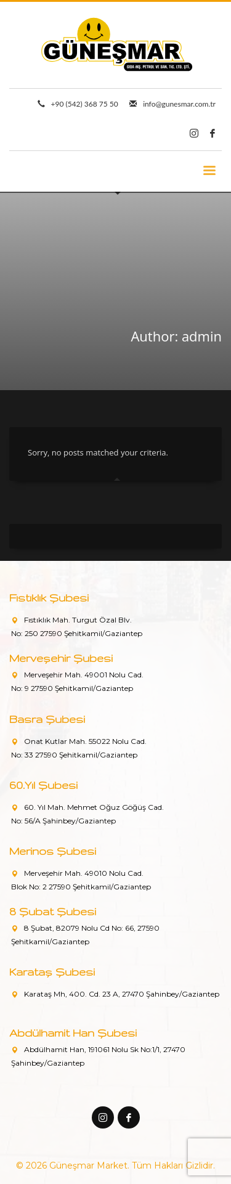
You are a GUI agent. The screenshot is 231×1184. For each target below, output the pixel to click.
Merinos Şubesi (52, 851)
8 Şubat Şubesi (52, 911)
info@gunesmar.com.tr (179, 103)
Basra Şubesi (47, 719)
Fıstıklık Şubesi (49, 597)
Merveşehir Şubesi (61, 658)
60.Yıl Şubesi (43, 785)
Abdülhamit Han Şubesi (73, 1033)
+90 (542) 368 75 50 (84, 103)
